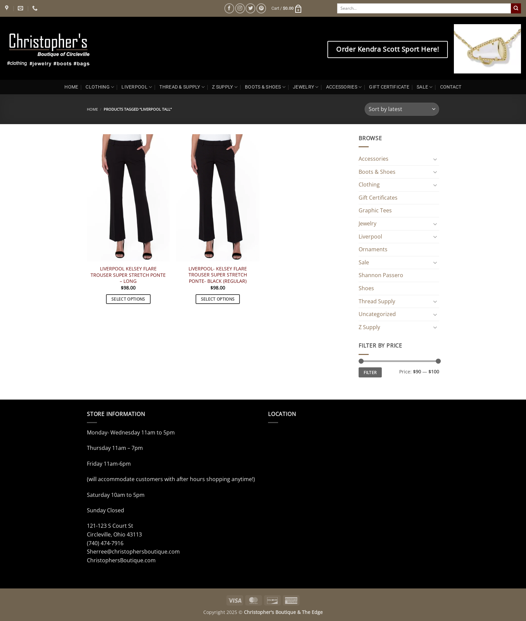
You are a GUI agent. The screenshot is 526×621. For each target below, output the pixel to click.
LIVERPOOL (136, 87)
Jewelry (367, 223)
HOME (71, 87)
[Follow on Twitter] (250, 8)
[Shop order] (402, 109)
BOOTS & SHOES (265, 87)
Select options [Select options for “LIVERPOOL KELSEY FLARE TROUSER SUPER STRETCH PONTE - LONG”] (128, 299)
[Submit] (516, 8)
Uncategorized (377, 314)
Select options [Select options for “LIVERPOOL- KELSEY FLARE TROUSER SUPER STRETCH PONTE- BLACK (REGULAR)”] (218, 299)
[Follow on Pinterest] (261, 8)
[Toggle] (435, 159)
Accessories (373, 158)
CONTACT (451, 87)
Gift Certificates (378, 197)
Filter (370, 372)
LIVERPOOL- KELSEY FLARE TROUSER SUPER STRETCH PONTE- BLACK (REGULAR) (218, 275)
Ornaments (373, 249)
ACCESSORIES (344, 87)
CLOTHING (100, 87)
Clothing (369, 184)
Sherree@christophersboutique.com (133, 551)
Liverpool (370, 236)
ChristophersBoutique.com (121, 560)
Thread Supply (377, 301)
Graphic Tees (375, 210)
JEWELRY (306, 87)
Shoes (366, 288)
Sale (364, 262)
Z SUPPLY (225, 87)
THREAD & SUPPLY (182, 87)
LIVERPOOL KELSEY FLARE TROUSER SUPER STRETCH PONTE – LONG (128, 275)
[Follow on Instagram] (240, 8)
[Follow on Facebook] (229, 8)
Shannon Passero (381, 275)
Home (92, 109)
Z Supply (369, 327)
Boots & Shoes (377, 171)
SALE (425, 87)
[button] (286, 8)
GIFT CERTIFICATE (389, 87)
